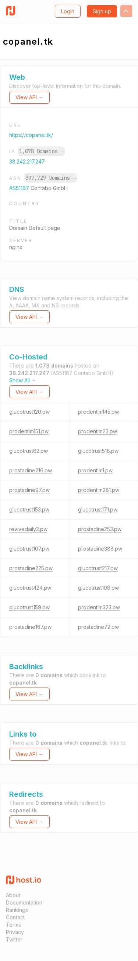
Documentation (24, 902)
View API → (29, 97)
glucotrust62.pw (28, 451)
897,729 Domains (50, 178)
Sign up (102, 11)
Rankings (17, 910)
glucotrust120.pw (29, 412)
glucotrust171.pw (97, 509)
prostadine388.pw (100, 548)
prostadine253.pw (99, 529)
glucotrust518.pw (98, 451)
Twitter (14, 939)
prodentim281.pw (98, 490)
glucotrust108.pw (98, 588)
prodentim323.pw (99, 607)
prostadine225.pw (31, 568)
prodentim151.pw (29, 431)
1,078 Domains (41, 151)
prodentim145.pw (98, 412)
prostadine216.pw (30, 470)
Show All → (22, 380)
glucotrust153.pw (29, 509)
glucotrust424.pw (30, 588)
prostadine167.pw (30, 627)
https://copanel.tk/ (31, 135)
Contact (15, 917)
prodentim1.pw (95, 470)
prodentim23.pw (97, 431)
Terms (13, 925)
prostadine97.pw (29, 490)
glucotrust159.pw (29, 607)
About (13, 895)
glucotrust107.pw (29, 548)
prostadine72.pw (98, 627)
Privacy (15, 932)
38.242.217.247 (27, 161)
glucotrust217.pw (98, 568)
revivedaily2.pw (28, 529)
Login (67, 11)
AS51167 (20, 188)
